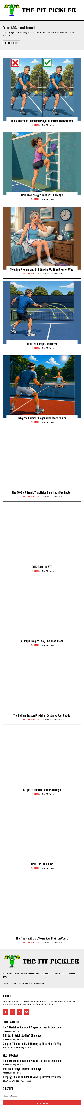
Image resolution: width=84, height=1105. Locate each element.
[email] (42, 1096)
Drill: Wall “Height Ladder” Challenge (42, 195)
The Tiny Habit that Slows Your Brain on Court (42, 938)
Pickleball (35, 125)
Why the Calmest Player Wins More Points (42, 418)
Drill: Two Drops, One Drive (42, 344)
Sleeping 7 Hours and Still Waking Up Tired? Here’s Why (42, 269)
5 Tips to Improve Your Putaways (42, 790)
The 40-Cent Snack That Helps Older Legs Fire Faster (42, 492)
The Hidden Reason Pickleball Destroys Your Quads (42, 715)
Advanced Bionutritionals (51, 274)
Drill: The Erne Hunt (42, 864)
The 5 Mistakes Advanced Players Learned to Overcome (42, 121)
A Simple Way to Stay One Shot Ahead (42, 641)
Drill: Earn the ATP (42, 567)
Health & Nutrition (31, 274)
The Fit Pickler (48, 125)
